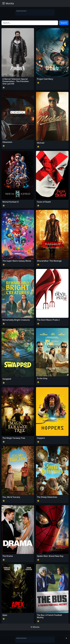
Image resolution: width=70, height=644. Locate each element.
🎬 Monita (8, 3)
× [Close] (66, 638)
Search (64, 22)
